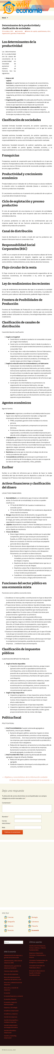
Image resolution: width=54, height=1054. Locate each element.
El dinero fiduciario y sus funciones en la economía (31, 780)
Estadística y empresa (11, 1014)
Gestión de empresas (10, 1017)
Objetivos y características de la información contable (24, 777)
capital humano (42, 31)
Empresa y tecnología (10, 1007)
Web (3, 827)
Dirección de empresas (11, 974)
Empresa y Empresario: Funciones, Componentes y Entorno (37, 955)
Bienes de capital (31, 31)
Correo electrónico (6, 822)
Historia (8, 926)
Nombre (5, 817)
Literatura (33, 922)
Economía (20, 31)
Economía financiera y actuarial (13, 996)
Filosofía (33, 926)
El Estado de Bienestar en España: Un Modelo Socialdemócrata (37, 973)
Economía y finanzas (10, 999)
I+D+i (48, 31)
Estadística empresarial (11, 1011)
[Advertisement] (34, 65)
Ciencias (9, 917)
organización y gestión (9, 33)
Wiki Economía (7, 1050)
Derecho (9, 930)
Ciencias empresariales (11, 971)
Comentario (6, 803)
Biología (33, 917)
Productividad (21, 33)
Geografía (9, 922)
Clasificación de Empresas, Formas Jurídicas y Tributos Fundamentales (37, 948)
